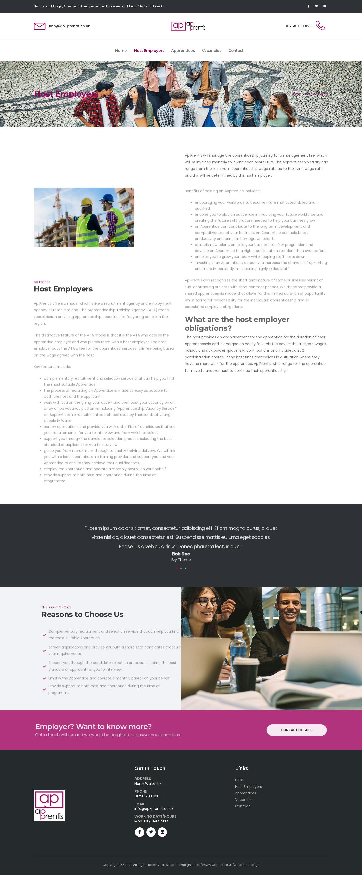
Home (121, 50)
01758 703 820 (299, 26)
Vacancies (211, 50)
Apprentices (183, 50)
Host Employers (149, 50)
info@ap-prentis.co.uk (69, 26)
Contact (236, 50)
